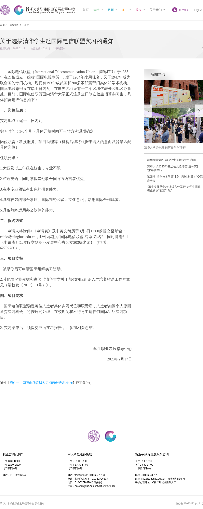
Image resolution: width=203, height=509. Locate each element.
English (198, 10)
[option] (173, 114)
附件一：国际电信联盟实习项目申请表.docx (41, 383)
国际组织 (14, 25)
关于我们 (157, 10)
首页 (86, 10)
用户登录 (179, 10)
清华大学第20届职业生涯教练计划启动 (171, 160)
